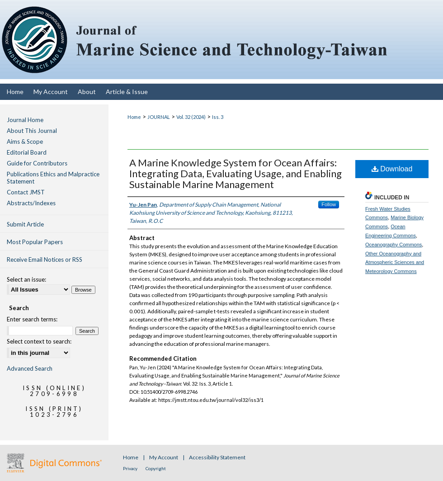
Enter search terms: (32, 319)
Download (392, 169)
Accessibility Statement (217, 457)
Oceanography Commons (393, 244)
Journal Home (25, 119)
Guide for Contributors (37, 163)
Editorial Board (27, 152)
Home (134, 117)
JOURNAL (158, 117)
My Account (164, 457)
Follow (328, 204)
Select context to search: (39, 341)
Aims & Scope (25, 141)
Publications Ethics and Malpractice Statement (53, 177)
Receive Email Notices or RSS (44, 259)
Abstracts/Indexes (31, 203)
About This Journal (32, 130)
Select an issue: (26, 279)
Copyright (156, 468)
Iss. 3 (217, 117)
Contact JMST (26, 192)
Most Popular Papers (35, 241)
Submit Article (25, 224)
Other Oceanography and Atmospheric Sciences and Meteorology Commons (394, 262)
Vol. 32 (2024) (191, 117)
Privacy (130, 468)
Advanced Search (29, 368)
